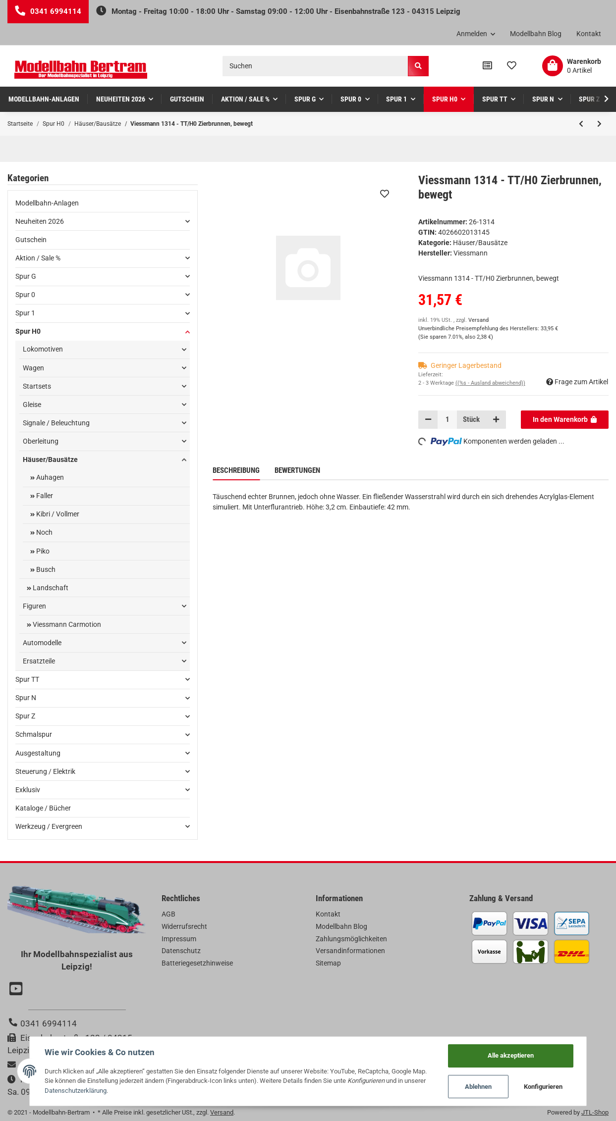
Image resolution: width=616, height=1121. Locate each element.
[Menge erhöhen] (496, 419)
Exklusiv (27, 790)
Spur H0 (28, 331)
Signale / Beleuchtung (56, 423)
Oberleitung (40, 441)
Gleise (32, 404)
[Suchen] (315, 66)
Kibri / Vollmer (57, 514)
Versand (478, 320)
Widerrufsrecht (184, 926)
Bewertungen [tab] (297, 470)
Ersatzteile (39, 661)
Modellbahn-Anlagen (47, 203)
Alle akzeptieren (511, 1055)
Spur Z (25, 716)
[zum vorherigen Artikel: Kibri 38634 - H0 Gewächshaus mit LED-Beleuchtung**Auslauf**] (581, 124)
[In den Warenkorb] (565, 419)
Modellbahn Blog (535, 34)
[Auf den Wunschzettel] (384, 193)
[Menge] (447, 419)
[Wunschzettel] (512, 65)
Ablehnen (478, 1086)
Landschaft (49, 588)
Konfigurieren (543, 1086)
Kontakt (588, 34)
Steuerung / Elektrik (45, 771)
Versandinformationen (350, 951)
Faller (44, 496)
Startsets (37, 386)
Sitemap (328, 963)
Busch (45, 569)
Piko (42, 551)
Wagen (33, 368)
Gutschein (31, 240)
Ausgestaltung (37, 753)
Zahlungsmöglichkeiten (351, 939)
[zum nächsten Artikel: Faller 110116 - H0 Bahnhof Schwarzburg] (599, 124)
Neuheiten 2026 (39, 221)
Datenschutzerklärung (76, 1090)
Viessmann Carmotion (66, 624)
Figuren (34, 606)
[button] (476, 34)
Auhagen (49, 477)
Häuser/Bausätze (480, 243)
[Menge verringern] (428, 419)
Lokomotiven (43, 349)
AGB (168, 914)
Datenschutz (181, 951)
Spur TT (27, 679)
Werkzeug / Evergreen (48, 826)
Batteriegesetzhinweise (197, 963)
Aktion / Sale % (37, 258)
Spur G (25, 276)
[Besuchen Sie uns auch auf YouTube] (17, 990)
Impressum (179, 939)
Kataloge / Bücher (43, 808)
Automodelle (42, 643)
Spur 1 (25, 313)
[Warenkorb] (572, 65)
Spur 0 (25, 295)
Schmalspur (33, 734)
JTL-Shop (595, 1112)
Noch (44, 532)
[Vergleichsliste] (487, 65)
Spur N (25, 698)
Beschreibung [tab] (236, 470)
